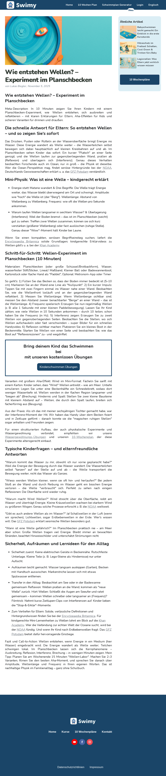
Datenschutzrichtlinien (70, 767)
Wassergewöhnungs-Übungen (25, 437)
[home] (21, 5)
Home (69, 4)
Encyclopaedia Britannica (22, 241)
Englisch (153, 4)
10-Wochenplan (82, 437)
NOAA (107, 168)
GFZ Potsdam (79, 172)
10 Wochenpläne (140, 79)
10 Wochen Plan (87, 4)
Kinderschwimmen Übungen (58, 367)
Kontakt (107, 731)
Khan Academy (49, 245)
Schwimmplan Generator (117, 4)
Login (140, 4)
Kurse (65, 731)
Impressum (96, 767)
